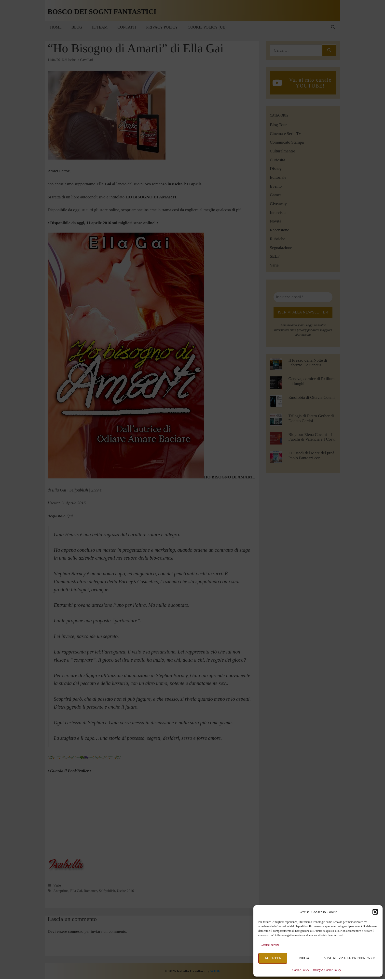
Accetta (272, 958)
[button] (375, 911)
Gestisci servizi (270, 945)
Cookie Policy (300, 970)
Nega (304, 958)
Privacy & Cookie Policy (326, 970)
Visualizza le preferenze (349, 958)
